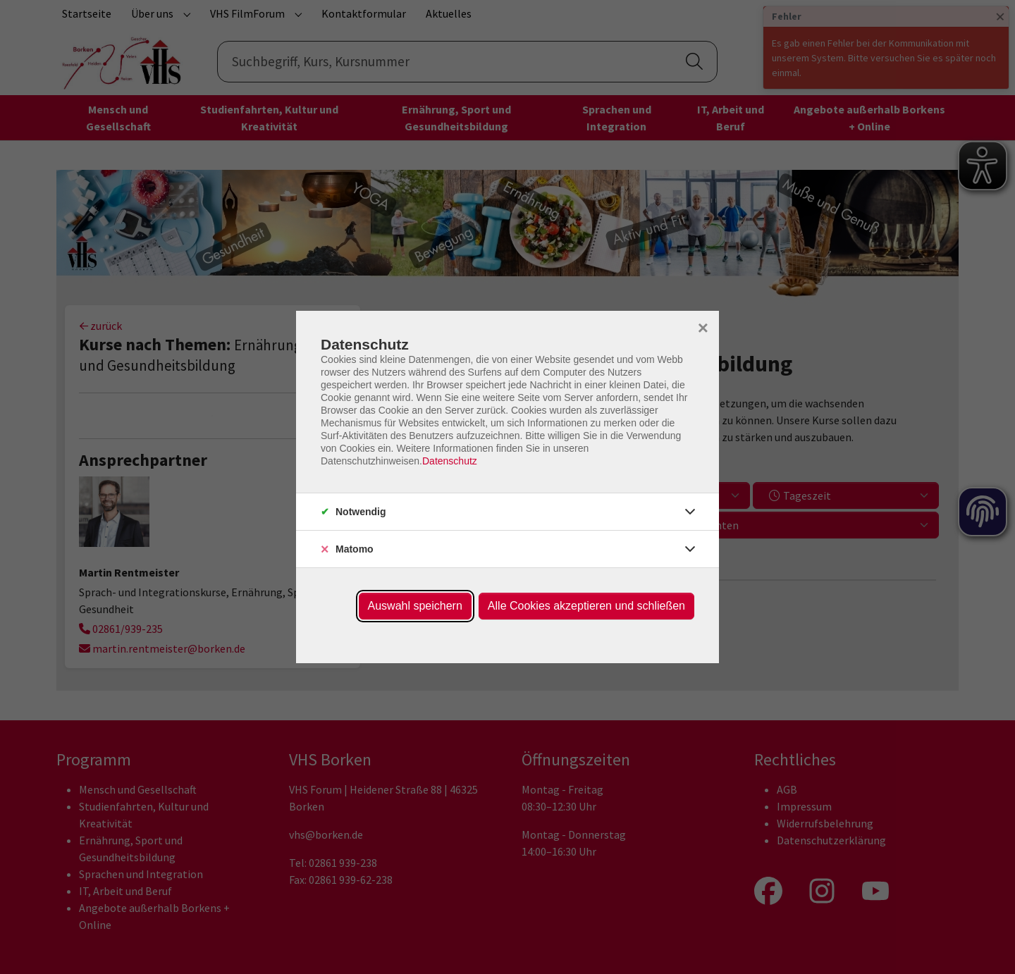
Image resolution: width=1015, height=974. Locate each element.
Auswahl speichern (415, 606)
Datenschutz (449, 461)
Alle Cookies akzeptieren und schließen (586, 606)
